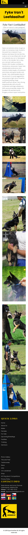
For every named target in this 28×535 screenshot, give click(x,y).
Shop (3, 473)
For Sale (3, 434)
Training (3, 442)
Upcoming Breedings (8, 437)
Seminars (4, 445)
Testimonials (5, 462)
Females (4, 431)
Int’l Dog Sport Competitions (10, 476)
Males (3, 428)
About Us (4, 426)
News (3, 465)
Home (3, 423)
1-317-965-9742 (12, 489)
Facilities (4, 439)
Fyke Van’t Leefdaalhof (14, 24)
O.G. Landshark (6, 471)
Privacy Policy (5, 479)
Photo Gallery (5, 457)
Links (2, 468)
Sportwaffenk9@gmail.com (15, 491)
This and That (5, 460)
